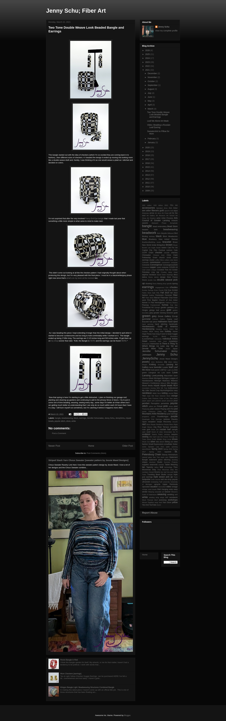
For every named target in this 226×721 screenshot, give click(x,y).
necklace (147, 393)
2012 (147, 179)
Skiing (167, 442)
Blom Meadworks (170, 236)
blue (144, 239)
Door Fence (172, 277)
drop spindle (167, 283)
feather (151, 295)
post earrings (172, 414)
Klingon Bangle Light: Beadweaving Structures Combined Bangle (87, 687)
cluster (152, 260)
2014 (147, 171)
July (150, 93)
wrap (156, 502)
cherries (174, 253)
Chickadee (146, 255)
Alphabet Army (161, 208)
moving (153, 388)
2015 (147, 167)
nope (148, 396)
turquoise (146, 479)
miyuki (156, 385)
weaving (161, 494)
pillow (151, 406)
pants (176, 398)
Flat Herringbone (158, 303)
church (162, 258)
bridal (154, 245)
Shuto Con (146, 442)
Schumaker (168, 432)
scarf (148, 432)
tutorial (157, 479)
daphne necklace (149, 275)
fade (153, 293)
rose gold (146, 429)
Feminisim (159, 295)
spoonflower (146, 449)
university (166, 482)
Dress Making (157, 283)
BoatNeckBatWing (148, 242)
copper (153, 267)
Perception (155, 403)
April (150, 105)
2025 (147, 54)
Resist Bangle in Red (69, 660)
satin (144, 432)
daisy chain (173, 272)
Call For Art (173, 248)
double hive (152, 280)
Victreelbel (162, 487)
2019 (147, 151)
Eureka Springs (148, 290)
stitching (167, 460)
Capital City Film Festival (153, 250)
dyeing (175, 284)
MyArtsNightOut (166, 390)
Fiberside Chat (167, 298)
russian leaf (165, 429)
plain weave (155, 409)
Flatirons (168, 302)
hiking (157, 331)
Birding (145, 236)
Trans (144, 474)
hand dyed (173, 321)
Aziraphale (174, 223)
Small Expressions (156, 444)
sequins (174, 434)
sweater (161, 464)
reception (152, 422)
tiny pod (170, 472)
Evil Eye (167, 290)
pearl (176, 401)
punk (153, 416)
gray (151, 313)
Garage (157, 307)
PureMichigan (162, 417)
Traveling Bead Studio (156, 475)
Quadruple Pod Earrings (152, 419)
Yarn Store (167, 502)
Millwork (163, 383)
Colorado (145, 262)
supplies (145, 465)
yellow (175, 502)
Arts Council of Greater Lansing (160, 219)
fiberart (157, 298)
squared (167, 452)
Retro (171, 424)
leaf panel (155, 370)
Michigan (157, 378)
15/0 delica (158, 205)
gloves (162, 310)
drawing (149, 284)
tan (143, 467)
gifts (176, 307)
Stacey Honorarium (170, 455)
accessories (148, 207)
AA (176, 205)
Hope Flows (147, 334)
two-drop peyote (171, 479)
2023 (147, 62)
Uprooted (146, 487)
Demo (150, 277)
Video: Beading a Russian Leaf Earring (158, 126)
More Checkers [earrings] (70, 674)
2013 (147, 175)
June (150, 97)
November (152, 77)
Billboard (170, 233)
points (144, 411)
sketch (161, 442)
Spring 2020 (155, 452)
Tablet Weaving (171, 465)
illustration (174, 336)
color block (174, 260)
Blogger (127, 715)
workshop (163, 500)
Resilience (160, 424)
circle (169, 258)
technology (168, 467)
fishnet (144, 303)
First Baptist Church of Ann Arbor (162, 300)
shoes (159, 439)
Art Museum (160, 215)
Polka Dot (162, 411)
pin (155, 406)
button (164, 248)
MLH (175, 385)
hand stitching (161, 324)
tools (176, 472)
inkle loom (162, 341)
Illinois (164, 336)
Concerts (145, 265)
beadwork (149, 233)
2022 (147, 66)
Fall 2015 (165, 293)
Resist (166, 424)
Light (169, 370)
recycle (175, 422)
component (166, 262)
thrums (157, 472)
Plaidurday (146, 409)
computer (174, 262)
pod (176, 409)
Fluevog (145, 305)
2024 (147, 58)
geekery (170, 307)
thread (151, 472)
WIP (166, 497)
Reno (148, 424)
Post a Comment (59, 433)
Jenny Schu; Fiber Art (76, 10)
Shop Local (167, 439)
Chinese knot (158, 255)
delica (144, 277)
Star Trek (156, 457)
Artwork (174, 221)
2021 (147, 70)
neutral (170, 393)
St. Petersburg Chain (160, 453)
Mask (151, 378)
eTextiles (174, 287)
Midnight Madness (162, 381)
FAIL (158, 293)
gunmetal (146, 319)
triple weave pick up (163, 477)
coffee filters (159, 260)
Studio (159, 462)
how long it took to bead (162, 334)
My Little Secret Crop (151, 390)
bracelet (166, 242)
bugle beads (156, 247)
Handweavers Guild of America (160, 326)
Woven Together (148, 502)
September (153, 85)
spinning (175, 447)
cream (148, 270)
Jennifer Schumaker (95, 418)
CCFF (144, 253)
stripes (144, 462)
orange (174, 396)
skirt (171, 442)
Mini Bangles (172, 383)
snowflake (168, 444)
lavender (158, 367)
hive (161, 332)
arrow (152, 213)
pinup (171, 406)
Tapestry (149, 467)
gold (168, 310)
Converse (145, 267)
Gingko (145, 310)
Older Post (127, 446)
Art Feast (165, 213)
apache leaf (168, 211)
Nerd (159, 393)
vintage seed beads (149, 489)
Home (91, 446)
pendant (145, 403)
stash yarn (164, 457)
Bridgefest (161, 245)
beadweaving (67, 418)
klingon (144, 364)
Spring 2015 (157, 449)
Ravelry (174, 419)
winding (152, 497)
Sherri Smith (151, 439)
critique (153, 270)
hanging (159, 329)
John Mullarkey (157, 362)
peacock (170, 401)
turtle (153, 479)
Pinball (159, 406)
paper (144, 401)
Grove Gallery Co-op (168, 316)
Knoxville (161, 364)
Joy (165, 362)
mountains (146, 388)
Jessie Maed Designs (168, 359)
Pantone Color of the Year (162, 398)
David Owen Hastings (165, 275)
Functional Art (148, 307)
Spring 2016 (167, 449)
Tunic (176, 477)
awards (145, 223)
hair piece (153, 322)
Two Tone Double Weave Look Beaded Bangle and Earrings (158, 114)
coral (159, 267)
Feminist (168, 295)
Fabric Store (146, 293)
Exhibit (175, 290)
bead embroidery (160, 226)
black (76, 418)
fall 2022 (174, 293)
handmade (173, 324)
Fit (149, 302)
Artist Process (167, 218)
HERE (93, 341)
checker (158, 252)
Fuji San (174, 305)
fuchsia (165, 305)
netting (164, 393)
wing (157, 497)
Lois (163, 373)
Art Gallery (151, 215)
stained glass (147, 457)
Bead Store (172, 226)
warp (171, 489)
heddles (145, 331)
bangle (58, 418)
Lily (172, 370)
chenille (167, 253)
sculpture (146, 434)
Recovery (167, 422)
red (144, 424)
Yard (160, 502)
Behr (159, 233)
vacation (154, 486)
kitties (175, 362)
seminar (167, 434)
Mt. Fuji (164, 388)
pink (165, 406)
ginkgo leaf (154, 310)
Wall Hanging (162, 489)
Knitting (152, 364)
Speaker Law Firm (156, 447)
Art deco (158, 213)
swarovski (154, 465)
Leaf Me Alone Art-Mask (158, 121)
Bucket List (146, 247)
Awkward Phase (159, 223)
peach (164, 401)
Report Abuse (150, 512)
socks (144, 447)
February (152, 138)
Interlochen (154, 344)
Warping (151, 492)
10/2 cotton (146, 205)
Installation (173, 341)
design (162, 277)
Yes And (145, 505)
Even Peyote (159, 290)
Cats (176, 250)
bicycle (164, 233)
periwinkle (165, 403)
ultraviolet (146, 482)
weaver (168, 492)
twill (162, 479)
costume (165, 267)
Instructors (146, 344)
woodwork (173, 497)
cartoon (169, 250)
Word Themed (147, 500)
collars (167, 260)
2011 (147, 183)
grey (154, 316)
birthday (152, 236)
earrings (82, 418)
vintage (175, 487)
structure (152, 462)
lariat (151, 367)
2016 (147, 163)
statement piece (156, 460)
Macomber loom (171, 376)
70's (171, 205)
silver (68, 421)
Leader (165, 367)
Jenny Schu (109, 418)
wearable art (159, 492)
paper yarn (151, 401)
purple (174, 416)
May (150, 101)
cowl (143, 270)
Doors (144, 280)
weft (176, 494)
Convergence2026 (170, 265)
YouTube (152, 505)
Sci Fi (175, 432)
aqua (176, 211)
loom (169, 373)
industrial (152, 341)
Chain (151, 253)
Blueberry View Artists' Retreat (163, 239)
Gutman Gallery (158, 319)
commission (155, 262)
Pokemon (152, 411)
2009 (147, 190)
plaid (176, 406)
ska (157, 442)
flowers (175, 302)
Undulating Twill (156, 482)
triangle (170, 474)
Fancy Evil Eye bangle (94, 218)
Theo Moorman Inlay (165, 469)
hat (176, 329)
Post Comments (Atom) (96, 453)
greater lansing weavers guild (166, 313)
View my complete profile (166, 30)
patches (158, 401)
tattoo (157, 467)
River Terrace (163, 427)
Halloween (162, 321)
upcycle (157, 484)
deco (176, 275)
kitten (170, 362)
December (152, 73)
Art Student (151, 218)
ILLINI (155, 336)
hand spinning (147, 324)
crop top (155, 272)
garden (163, 307)
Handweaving (148, 329)
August (151, 89)
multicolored (173, 388)
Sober (175, 444)
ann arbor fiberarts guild (153, 210)
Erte (167, 287)
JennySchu (120, 418)
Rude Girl (155, 429)
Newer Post (54, 446)
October (151, 81)
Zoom (159, 505)
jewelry (146, 361)
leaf (171, 367)
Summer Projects (171, 462)
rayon (144, 422)
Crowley (164, 272)
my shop (54, 341)
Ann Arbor (173, 208)
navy (176, 390)
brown (169, 244)
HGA (151, 332)
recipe (159, 422)
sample (175, 429)
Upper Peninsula (170, 484)
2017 (147, 159)
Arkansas (145, 213)
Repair (153, 424)
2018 (147, 155)
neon (154, 393)
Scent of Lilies (157, 432)
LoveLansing (157, 375)
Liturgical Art (154, 373)
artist (158, 218)
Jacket (167, 348)
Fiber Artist (149, 298)
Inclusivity (158, 339)
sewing (145, 437)
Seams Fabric (157, 434)
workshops (173, 500)
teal (161, 467)
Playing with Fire (167, 409)
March (151, 109)
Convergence (156, 265)
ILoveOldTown (148, 339)
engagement (159, 287)
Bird (176, 233)
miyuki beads (166, 385)
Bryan (175, 245)
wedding (170, 495)
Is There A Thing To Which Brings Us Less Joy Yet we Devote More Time (160, 346)
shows (175, 439)
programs (145, 416)
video (168, 486)
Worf (156, 500)
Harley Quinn (168, 329)
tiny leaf (163, 472)
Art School (170, 215)
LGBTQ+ (163, 370)
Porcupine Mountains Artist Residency (160, 412)
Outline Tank (146, 398)
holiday (168, 331)
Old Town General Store (160, 396)
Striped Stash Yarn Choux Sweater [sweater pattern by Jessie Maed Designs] (88, 460)
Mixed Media (147, 386)
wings (162, 497)
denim (156, 277)
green (146, 316)
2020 (147, 147)
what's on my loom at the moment (80, 278)
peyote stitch (60, 421)
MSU (158, 388)
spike (168, 447)
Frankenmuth (155, 305)
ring (154, 427)
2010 (147, 186)
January (151, 142)
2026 (147, 50)
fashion (145, 295)
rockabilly (174, 427)
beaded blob (149, 230)
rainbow (166, 419)
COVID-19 (173, 267)
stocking (175, 460)
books (159, 242)
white (73, 421)
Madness (145, 378)
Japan (175, 349)
